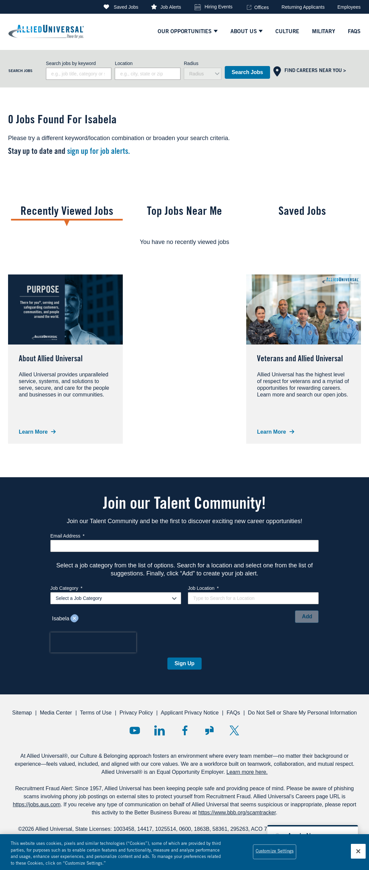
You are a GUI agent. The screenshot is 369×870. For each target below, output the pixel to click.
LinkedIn (159, 730)
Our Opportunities (185, 32)
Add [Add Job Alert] (307, 616)
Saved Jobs (126, 7)
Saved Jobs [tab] (302, 212)
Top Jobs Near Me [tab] (184, 212)
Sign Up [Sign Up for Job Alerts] (184, 663)
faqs (354, 32)
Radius (191, 63)
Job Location (203, 588)
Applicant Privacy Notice (190, 713)
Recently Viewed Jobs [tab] (66, 212)
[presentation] (93, 642)
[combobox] (147, 74)
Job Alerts (170, 7)
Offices (261, 7)
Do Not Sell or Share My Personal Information (302, 713)
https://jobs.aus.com (36, 804)
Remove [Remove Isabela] (74, 618)
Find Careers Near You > (315, 71)
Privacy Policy (136, 713)
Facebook (184, 730)
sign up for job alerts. (98, 152)
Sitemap (22, 713)
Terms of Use (95, 713)
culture (287, 32)
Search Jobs (247, 72)
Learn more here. (247, 772)
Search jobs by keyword (71, 63)
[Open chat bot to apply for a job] (312, 835)
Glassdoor (209, 730)
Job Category (66, 588)
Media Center (56, 713)
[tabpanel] (184, 242)
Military (323, 32)
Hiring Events (218, 6)
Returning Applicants (302, 7)
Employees (349, 7)
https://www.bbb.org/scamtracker (237, 812)
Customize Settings (275, 854)
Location (124, 63)
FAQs (233, 713)
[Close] (358, 853)
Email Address (67, 536)
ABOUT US (243, 32)
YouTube (134, 730)
